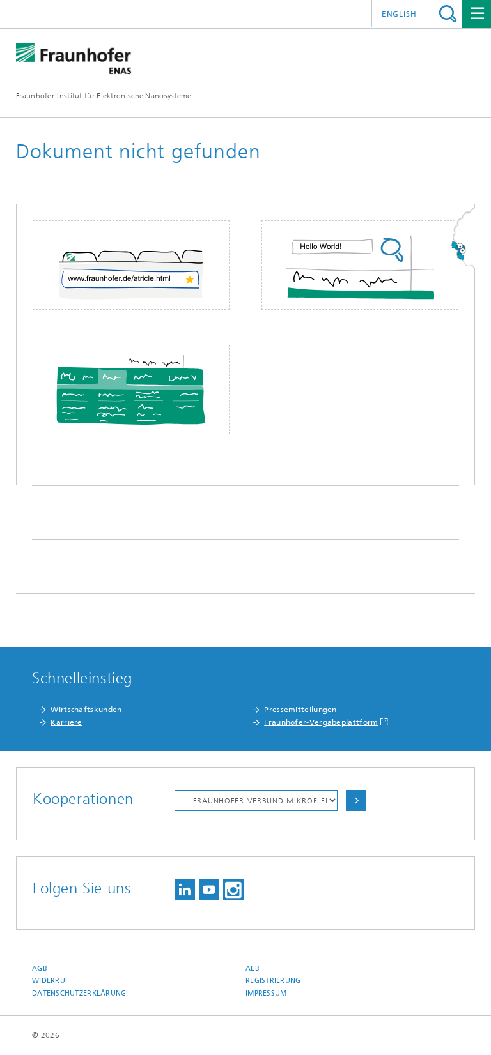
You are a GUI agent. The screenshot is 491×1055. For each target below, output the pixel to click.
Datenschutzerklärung (79, 993)
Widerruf (50, 980)
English (399, 14)
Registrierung (273, 980)
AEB (253, 968)
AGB (39, 968)
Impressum (266, 993)
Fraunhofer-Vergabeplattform (321, 722)
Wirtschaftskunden (86, 709)
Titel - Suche (447, 13)
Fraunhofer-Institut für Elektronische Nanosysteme (104, 95)
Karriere (66, 722)
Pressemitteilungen (300, 709)
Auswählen (356, 800)
